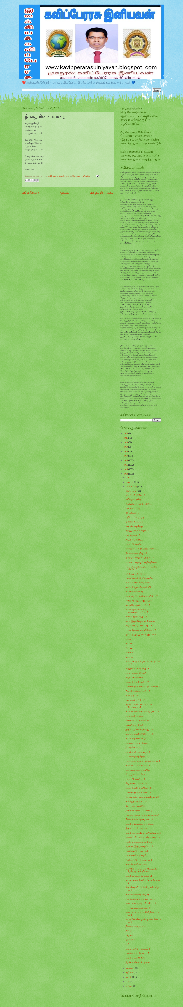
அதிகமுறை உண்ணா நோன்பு (140, 842)
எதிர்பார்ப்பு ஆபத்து (135, 517)
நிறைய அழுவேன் (134, 522)
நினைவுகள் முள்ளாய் (136, 926)
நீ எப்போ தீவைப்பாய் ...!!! (138, 691)
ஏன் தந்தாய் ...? (133, 535)
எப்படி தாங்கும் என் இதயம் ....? (141, 899)
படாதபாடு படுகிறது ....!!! (137, 756)
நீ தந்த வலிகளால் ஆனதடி (138, 962)
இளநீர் (129, 931)
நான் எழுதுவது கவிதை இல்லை (141, 635)
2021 (126, 438)
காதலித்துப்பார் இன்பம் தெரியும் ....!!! (143, 833)
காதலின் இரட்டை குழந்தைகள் (140, 824)
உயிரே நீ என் (132, 696)
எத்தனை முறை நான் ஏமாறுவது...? (142, 815)
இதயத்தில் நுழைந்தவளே (138, 770)
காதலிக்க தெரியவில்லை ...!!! (139, 876)
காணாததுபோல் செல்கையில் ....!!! (142, 596)
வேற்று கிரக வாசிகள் (136, 774)
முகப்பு (64, 192)
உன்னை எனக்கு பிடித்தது (138, 894)
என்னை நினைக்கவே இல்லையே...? (143, 686)
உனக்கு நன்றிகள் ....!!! (136, 801)
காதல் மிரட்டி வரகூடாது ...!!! (139, 625)
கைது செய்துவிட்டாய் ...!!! (138, 605)
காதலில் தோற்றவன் (135, 958)
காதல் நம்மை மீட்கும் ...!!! (138, 949)
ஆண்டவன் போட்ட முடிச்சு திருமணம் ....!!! (139, 705)
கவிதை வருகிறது (134, 499)
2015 (126, 465)
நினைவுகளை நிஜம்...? (136, 553)
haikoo (128, 639)
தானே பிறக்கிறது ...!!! (136, 495)
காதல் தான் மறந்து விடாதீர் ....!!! (141, 903)
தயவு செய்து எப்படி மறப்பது (139, 810)
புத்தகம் (129, 935)
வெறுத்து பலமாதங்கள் (136, 574)
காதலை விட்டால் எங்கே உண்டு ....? (143, 837)
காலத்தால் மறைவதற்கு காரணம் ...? (142, 549)
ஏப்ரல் (129, 986)
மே (128, 981)
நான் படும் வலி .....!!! (136, 779)
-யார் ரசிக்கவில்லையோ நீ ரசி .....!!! (142, 711)
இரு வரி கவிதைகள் (135, 540)
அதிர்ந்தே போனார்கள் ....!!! (139, 860)
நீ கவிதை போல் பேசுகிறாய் (139, 504)
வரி (127, 944)
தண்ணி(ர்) (130, 940)
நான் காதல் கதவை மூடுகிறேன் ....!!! (143, 761)
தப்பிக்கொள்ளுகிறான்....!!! (138, 908)
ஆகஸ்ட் (130, 968)
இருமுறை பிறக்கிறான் (136, 828)
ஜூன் (129, 977)
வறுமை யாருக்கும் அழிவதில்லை (142, 562)
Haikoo (129, 644)
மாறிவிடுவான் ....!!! (135, 725)
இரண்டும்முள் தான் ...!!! (137, 682)
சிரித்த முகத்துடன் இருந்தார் (139, 601)
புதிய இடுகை (30, 192)
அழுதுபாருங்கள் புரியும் (137, 531)
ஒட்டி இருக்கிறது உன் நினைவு (140, 621)
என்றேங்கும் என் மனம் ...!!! (139, 792)
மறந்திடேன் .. (132, 513)
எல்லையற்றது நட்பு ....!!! (137, 851)
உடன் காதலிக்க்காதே (136, 738)
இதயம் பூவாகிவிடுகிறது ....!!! (140, 729)
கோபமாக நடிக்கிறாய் (136, 806)
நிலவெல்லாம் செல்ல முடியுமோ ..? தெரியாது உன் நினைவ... (142, 870)
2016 (126, 460)
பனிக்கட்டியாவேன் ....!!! (137, 953)
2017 (126, 456)
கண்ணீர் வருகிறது (134, 526)
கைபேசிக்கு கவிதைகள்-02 (138, 583)
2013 (126, 474)
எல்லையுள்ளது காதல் (136, 855)
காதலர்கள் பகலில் (134, 716)
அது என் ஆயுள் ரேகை (137, 743)
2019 (126, 447)
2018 (126, 451)
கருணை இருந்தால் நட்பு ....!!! (140, 846)
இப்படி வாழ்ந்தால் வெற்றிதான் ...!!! (142, 797)
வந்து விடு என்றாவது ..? (137, 669)
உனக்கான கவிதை (134, 592)
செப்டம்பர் (131, 491)
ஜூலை (130, 972)
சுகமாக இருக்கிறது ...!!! (137, 617)
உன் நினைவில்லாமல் (136, 864)
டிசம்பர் (130, 478)
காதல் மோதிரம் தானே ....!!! (139, 788)
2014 (126, 469)
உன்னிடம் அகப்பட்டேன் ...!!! (140, 765)
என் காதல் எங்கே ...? (135, 700)
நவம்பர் (130, 482)
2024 (126, 433)
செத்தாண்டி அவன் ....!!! (137, 783)
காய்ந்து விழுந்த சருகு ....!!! (138, 752)
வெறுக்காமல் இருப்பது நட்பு (139, 578)
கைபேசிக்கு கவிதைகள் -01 (138, 587)
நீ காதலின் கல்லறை (135, 747)
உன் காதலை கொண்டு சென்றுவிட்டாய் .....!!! (137, 611)
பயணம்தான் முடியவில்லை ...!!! (141, 630)
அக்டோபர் (131, 486)
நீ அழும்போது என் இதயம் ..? (140, 558)
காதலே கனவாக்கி (134, 677)
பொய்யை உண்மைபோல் (138, 720)
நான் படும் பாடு (133, 544)
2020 (126, 442)
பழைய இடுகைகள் (102, 192)
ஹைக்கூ (130, 652)
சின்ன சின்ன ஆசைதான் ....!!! (140, 819)
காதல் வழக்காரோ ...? (136, 673)
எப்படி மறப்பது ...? (134, 508)
